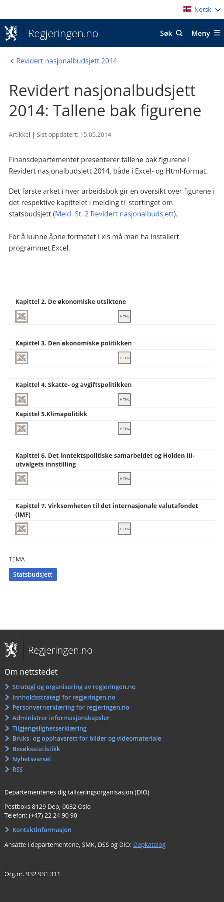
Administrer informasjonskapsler (61, 718)
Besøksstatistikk (36, 749)
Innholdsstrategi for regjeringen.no (63, 697)
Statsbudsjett (32, 574)
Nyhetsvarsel (31, 759)
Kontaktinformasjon (42, 829)
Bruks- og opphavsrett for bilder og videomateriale (86, 738)
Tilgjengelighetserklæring (49, 728)
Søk (166, 33)
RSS (17, 769)
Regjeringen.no (60, 33)
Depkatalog (149, 844)
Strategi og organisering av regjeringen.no (74, 687)
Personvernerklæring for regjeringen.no (70, 707)
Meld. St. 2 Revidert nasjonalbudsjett (114, 214)
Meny (200, 33)
